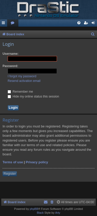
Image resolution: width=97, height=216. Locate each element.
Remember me (20, 91)
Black (40, 212)
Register (10, 174)
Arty (57, 212)
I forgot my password (22, 76)
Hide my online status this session (33, 96)
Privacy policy (37, 162)
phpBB (34, 208)
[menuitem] (12, 23)
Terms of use (13, 162)
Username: (11, 54)
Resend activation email (24, 81)
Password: (10, 66)
